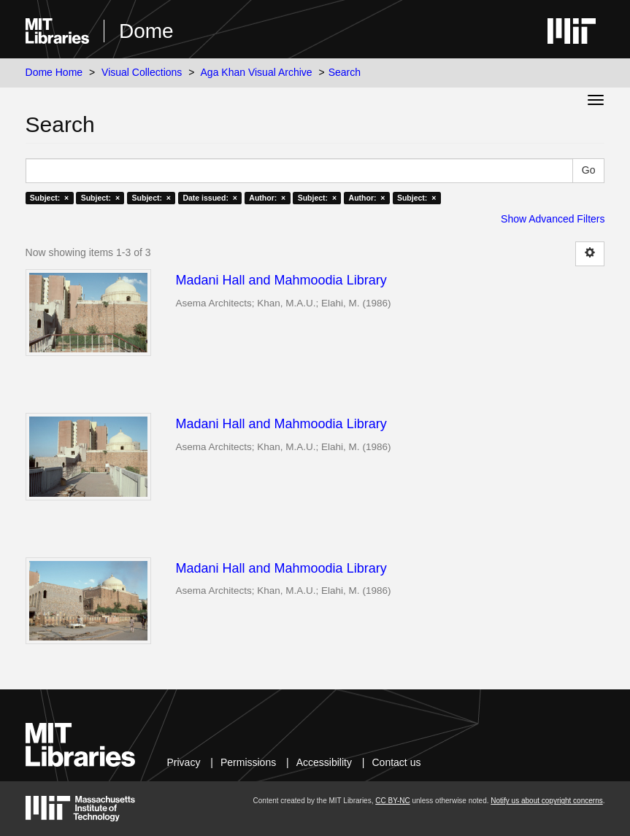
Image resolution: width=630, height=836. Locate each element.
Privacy (184, 762)
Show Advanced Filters (552, 219)
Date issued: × (210, 197)
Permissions (248, 762)
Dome (146, 31)
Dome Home (54, 72)
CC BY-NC (392, 801)
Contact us (396, 762)
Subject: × (49, 197)
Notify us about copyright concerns (546, 801)
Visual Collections (141, 72)
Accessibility (324, 762)
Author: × (267, 197)
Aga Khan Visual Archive (256, 72)
